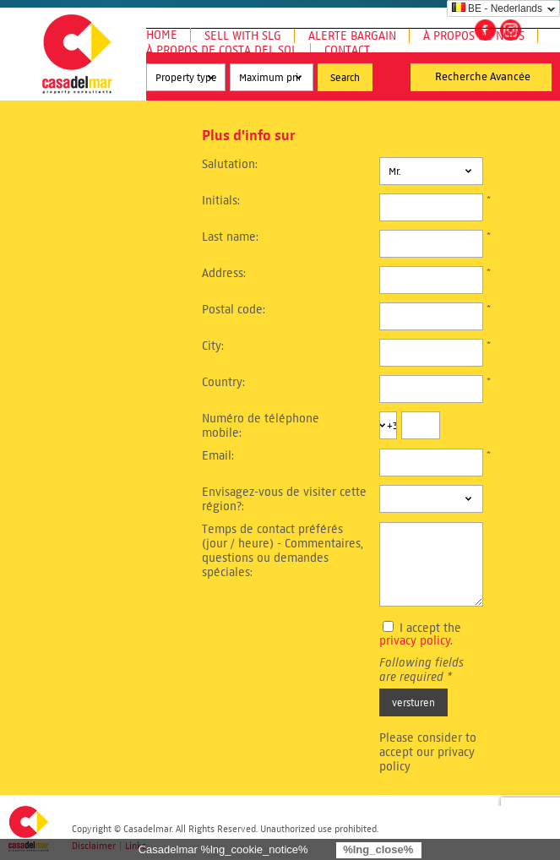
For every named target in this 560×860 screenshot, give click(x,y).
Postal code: (233, 309)
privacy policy (414, 641)
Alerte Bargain (352, 36)
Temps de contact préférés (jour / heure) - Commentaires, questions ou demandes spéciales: (282, 551)
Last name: (230, 237)
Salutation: (230, 164)
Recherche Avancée (482, 77)
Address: (224, 273)
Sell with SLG (242, 36)
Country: (223, 382)
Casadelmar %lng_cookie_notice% (223, 849)
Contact (347, 50)
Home (161, 35)
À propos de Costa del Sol (221, 50)
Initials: (221, 200)
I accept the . (420, 634)
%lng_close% (378, 849)
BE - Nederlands (497, 8)
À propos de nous (474, 36)
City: (213, 346)
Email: (218, 456)
